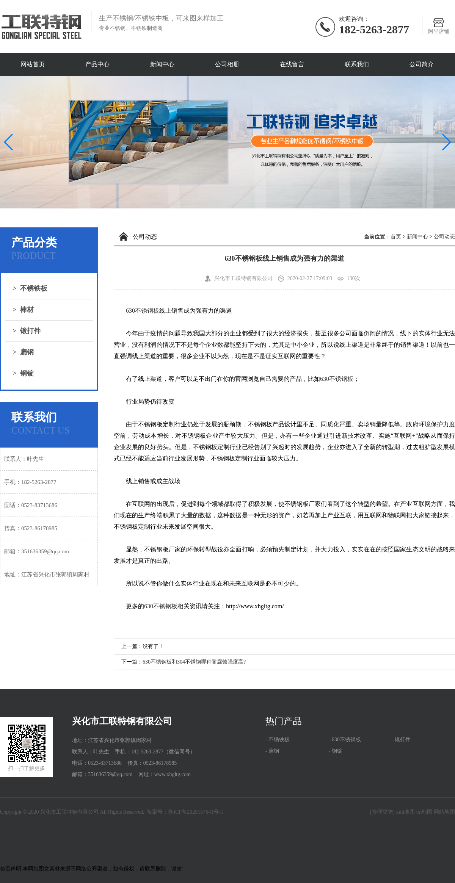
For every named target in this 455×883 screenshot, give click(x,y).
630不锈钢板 (142, 310)
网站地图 (444, 812)
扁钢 (23, 352)
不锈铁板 (30, 288)
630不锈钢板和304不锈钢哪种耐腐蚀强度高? (194, 662)
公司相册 (227, 64)
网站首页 (32, 64)
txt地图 (424, 812)
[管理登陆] (382, 812)
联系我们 (357, 64)
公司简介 (422, 64)
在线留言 (292, 64)
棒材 (23, 309)
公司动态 (444, 237)
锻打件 (27, 331)
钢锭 (23, 373)
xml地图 (405, 812)
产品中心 (97, 64)
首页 (396, 237)
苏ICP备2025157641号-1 (195, 812)
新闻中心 (162, 64)
